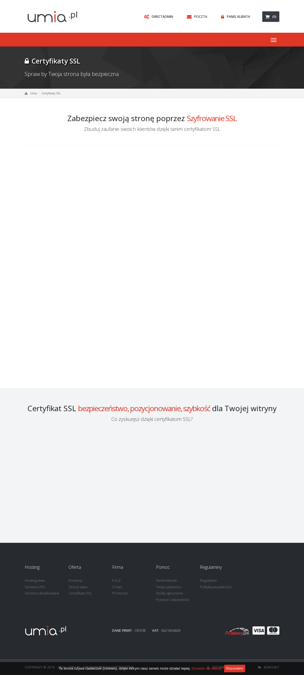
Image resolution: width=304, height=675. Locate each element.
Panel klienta (166, 580)
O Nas (117, 586)
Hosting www (35, 580)
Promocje (120, 593)
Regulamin (208, 580)
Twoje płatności (168, 586)
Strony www (78, 586)
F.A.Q (116, 580)
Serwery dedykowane (42, 593)
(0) (270, 16)
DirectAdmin (157, 16)
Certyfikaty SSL (51, 93)
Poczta (195, 16)
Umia (33, 93)
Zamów (95, 251)
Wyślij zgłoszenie (169, 593)
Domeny (75, 580)
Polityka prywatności (216, 586)
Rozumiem (234, 668)
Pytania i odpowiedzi (172, 599)
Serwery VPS (35, 586)
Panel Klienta (234, 16)
